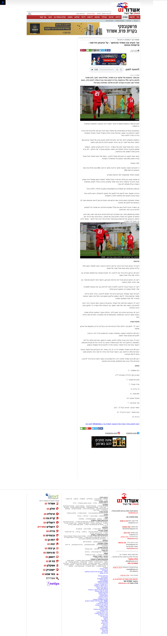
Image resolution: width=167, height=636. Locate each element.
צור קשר (43, 17)
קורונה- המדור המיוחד (101, 557)
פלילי (95, 503)
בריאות (85, 532)
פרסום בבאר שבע (102, 588)
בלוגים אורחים (87, 542)
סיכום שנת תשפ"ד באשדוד (99, 534)
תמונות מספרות (91, 519)
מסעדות (105, 504)
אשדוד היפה (104, 532)
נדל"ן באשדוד (104, 569)
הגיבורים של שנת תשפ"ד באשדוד (97, 536)
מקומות (82, 499)
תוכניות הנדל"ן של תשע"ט (79, 563)
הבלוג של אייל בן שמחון (101, 542)
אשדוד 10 (105, 622)
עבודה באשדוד (103, 606)
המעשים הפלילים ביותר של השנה (86, 565)
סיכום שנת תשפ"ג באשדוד (99, 520)
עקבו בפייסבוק (132, 433)
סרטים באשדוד (101, 566)
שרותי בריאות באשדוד (101, 591)
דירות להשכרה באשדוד (101, 585)
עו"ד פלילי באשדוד (102, 612)
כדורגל (136, 20)
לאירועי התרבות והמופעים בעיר (98, 513)
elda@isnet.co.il (132, 538)
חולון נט (105, 617)
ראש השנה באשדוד (95, 563)
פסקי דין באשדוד (103, 555)
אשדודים (90, 499)
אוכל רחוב (97, 510)
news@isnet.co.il (132, 548)
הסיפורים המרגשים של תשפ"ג (85, 522)
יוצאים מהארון (99, 500)
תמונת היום (87, 529)
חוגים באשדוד (82, 513)
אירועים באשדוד (103, 592)
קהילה (104, 17)
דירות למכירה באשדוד (101, 584)
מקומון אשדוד (104, 580)
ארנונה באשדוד (103, 597)
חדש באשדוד (89, 549)
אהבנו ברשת (99, 562)
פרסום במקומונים (102, 578)
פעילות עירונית (93, 532)
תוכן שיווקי (105, 549)
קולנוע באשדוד (71, 513)
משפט (70, 17)
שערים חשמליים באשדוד (100, 599)
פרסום (106, 619)
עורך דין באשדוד (103, 615)
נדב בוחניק (104, 623)
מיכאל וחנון (104, 633)
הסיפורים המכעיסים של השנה (94, 524)
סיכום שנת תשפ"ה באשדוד (99, 559)
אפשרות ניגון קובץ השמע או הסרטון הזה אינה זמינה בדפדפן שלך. (106, 70)
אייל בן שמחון (104, 573)
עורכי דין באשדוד (90, 555)
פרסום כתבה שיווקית (101, 605)
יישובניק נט (104, 577)
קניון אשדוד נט (79, 566)
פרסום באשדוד (103, 602)
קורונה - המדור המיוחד (100, 556)
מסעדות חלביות (91, 506)
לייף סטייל (105, 550)
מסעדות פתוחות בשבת (78, 507)
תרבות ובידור (103, 511)
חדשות (132, 17)
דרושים (90, 17)
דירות (83, 17)
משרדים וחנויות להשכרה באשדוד (98, 590)
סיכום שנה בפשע (84, 523)
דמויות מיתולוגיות (90, 544)
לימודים (97, 549)
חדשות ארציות (103, 503)
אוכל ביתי (103, 507)
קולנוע (76, 17)
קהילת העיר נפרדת (96, 533)
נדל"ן (74, 503)
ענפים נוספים (120, 20)
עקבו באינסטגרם (112, 433)
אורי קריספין (122, 542)
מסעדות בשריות (103, 506)
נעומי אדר (105, 626)
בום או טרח (98, 499)
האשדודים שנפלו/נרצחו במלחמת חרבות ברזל (92, 539)
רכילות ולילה (104, 497)
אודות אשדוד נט (60, 17)
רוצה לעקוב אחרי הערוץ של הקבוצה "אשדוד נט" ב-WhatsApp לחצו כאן (112, 424)
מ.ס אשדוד (133, 75)
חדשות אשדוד (103, 502)
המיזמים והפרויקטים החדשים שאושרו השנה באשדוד (92, 560)
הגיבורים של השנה (102, 522)
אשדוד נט (135, 40)
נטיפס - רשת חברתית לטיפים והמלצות (96, 572)
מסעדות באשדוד (103, 583)
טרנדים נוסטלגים (77, 544)
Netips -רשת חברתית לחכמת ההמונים (96, 601)
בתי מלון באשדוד (103, 576)
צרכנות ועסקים (103, 547)
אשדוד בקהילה (103, 530)
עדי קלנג (105, 631)
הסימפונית (105, 627)
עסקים (97, 17)
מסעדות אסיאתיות (92, 507)
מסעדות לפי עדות (89, 509)
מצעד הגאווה (104, 629)
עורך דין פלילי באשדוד (101, 613)
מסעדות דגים (80, 506)
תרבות (111, 17)
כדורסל (129, 20)
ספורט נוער (109, 20)
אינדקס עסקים (74, 562)
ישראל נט (105, 570)
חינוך (50, 17)
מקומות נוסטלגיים (102, 544)
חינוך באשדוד (91, 566)
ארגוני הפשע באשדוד (84, 503)
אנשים (76, 499)
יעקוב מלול (104, 620)
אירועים (105, 529)
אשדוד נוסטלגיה (103, 543)
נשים (106, 562)
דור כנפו (105, 624)
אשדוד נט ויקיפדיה (102, 604)
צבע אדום (105, 630)
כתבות (106, 519)
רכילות (118, 17)
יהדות (91, 562)
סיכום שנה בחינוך (96, 523)
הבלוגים (105, 540)
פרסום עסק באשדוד (101, 587)
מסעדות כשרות (76, 509)
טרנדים (87, 552)
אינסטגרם (79, 529)
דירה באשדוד (104, 611)
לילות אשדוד (97, 529)
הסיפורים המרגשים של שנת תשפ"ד (95, 537)
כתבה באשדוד (103, 608)
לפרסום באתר (80, 14)
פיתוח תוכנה (70, 560)
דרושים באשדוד (103, 594)
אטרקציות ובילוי (96, 552)
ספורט (125, 17)
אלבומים (105, 527)
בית (138, 17)
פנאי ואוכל (84, 562)
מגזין (106, 517)
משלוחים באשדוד (102, 581)
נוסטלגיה (81, 519)
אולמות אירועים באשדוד (100, 609)
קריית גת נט (104, 616)
